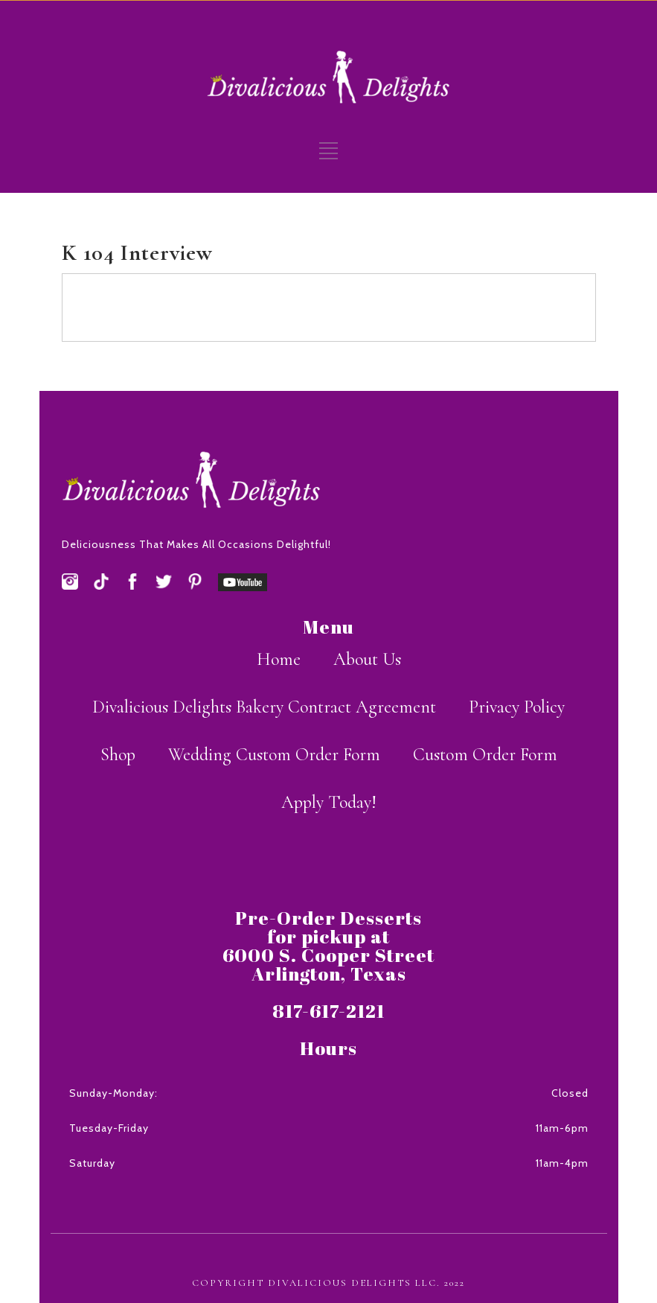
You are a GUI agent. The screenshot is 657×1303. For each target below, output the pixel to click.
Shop (117, 754)
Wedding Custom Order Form (274, 754)
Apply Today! (328, 802)
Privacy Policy (517, 707)
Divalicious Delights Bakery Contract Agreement (264, 707)
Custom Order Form (485, 754)
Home (279, 659)
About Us (367, 659)
